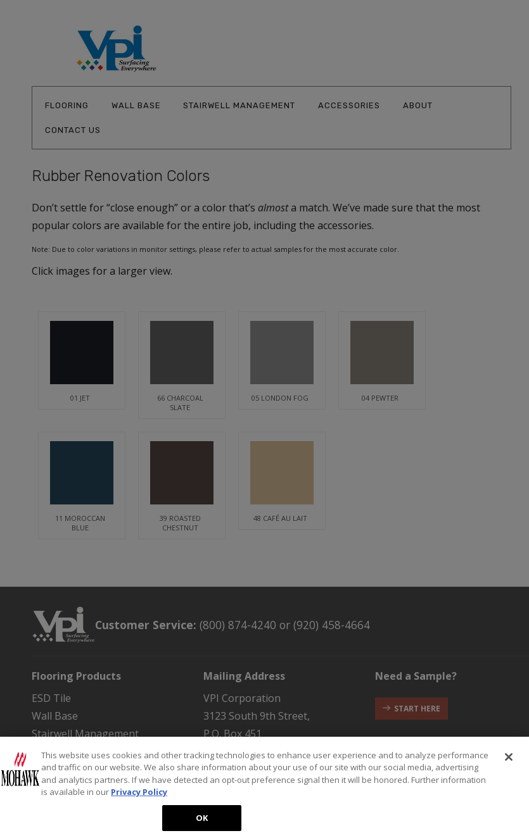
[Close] (509, 764)
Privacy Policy (139, 799)
